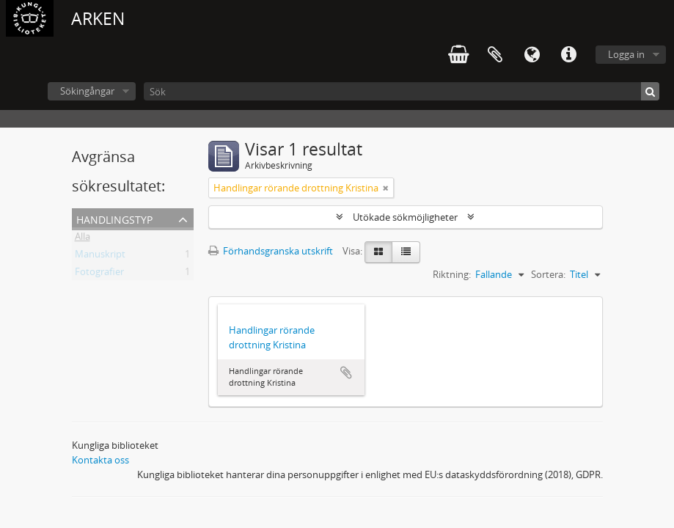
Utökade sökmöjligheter (405, 217)
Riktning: (452, 274)
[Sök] (401, 91)
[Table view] (406, 252)
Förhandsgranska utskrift (270, 250)
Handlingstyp (114, 218)
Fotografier (99, 274)
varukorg (458, 55)
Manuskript (100, 256)
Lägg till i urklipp (346, 372)
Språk (531, 55)
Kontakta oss (100, 459)
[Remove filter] (386, 187)
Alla (82, 239)
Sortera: (548, 274)
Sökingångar (87, 91)
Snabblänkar (568, 55)
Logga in (626, 54)
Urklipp (495, 55)
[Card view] (378, 252)
